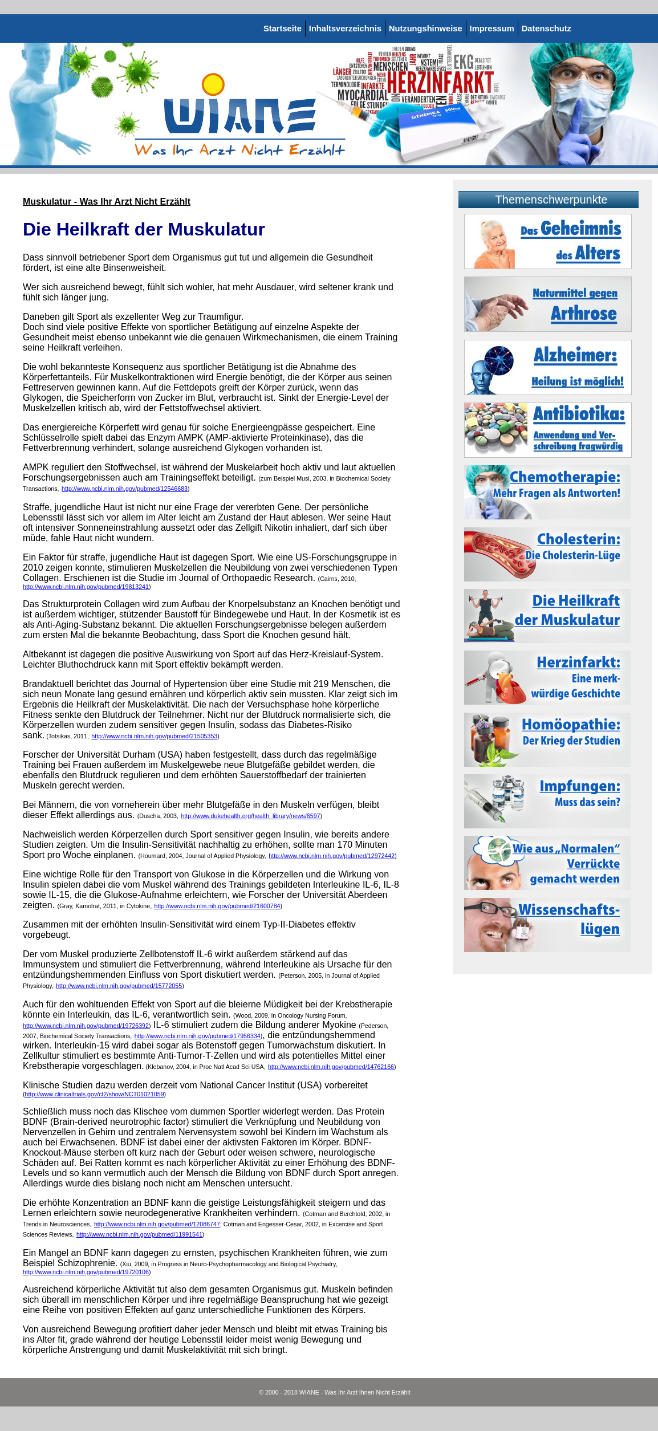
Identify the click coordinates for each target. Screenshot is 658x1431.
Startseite (282, 28)
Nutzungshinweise (425, 28)
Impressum (492, 28)
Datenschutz (546, 28)
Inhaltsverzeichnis (345, 28)
